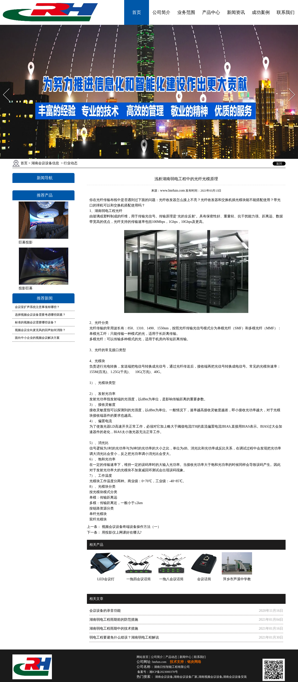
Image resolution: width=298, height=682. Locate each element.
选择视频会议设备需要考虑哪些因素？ (40, 314)
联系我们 (286, 12)
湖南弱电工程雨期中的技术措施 (113, 628)
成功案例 (261, 12)
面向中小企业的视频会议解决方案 (37, 338)
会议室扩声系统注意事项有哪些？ (37, 307)
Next (289, 87)
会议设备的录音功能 (105, 611)
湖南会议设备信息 (45, 163)
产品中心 (211, 12)
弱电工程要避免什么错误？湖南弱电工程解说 (124, 637)
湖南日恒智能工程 (172, 667)
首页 (136, 12)
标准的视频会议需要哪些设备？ (36, 322)
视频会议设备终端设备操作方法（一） (131, 527)
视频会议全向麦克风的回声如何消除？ (40, 330)
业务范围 (186, 12)
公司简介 (161, 12)
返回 (279, 163)
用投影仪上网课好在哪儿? (121, 532)
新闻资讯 (236, 12)
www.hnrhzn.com (172, 190)
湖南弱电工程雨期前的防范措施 (113, 619)
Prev (3, 87)
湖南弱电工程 (105, 211)
